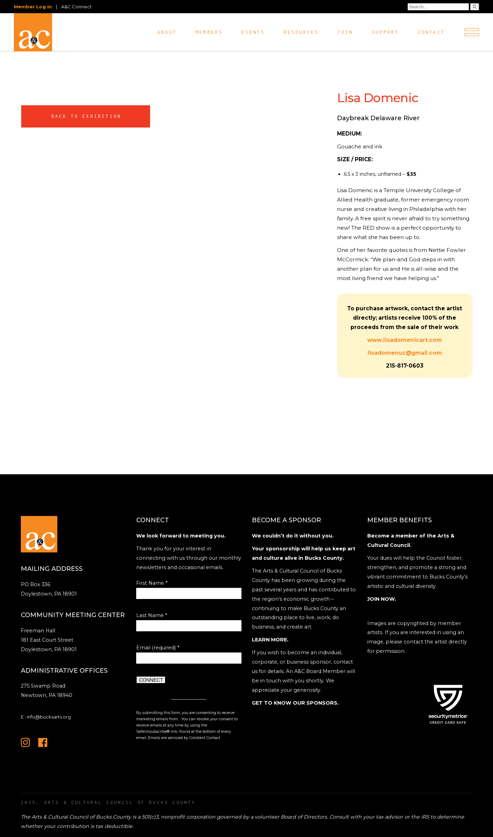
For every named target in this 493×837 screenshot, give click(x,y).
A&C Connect (76, 6)
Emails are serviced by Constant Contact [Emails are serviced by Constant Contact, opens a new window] (184, 738)
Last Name (151, 615)
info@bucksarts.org (49, 717)
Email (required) (157, 648)
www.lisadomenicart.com (404, 340)
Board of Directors (304, 817)
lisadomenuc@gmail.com (405, 353)
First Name (151, 583)
